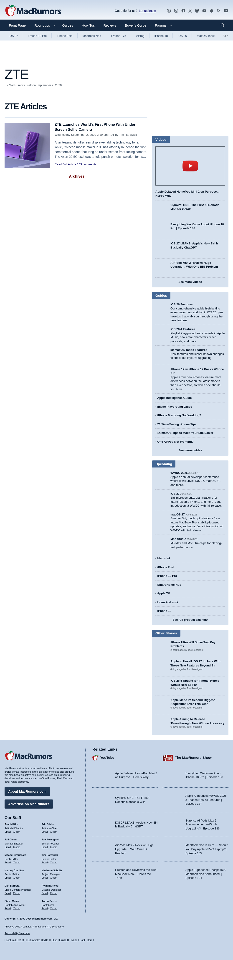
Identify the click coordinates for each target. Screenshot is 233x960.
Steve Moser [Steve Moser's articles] (12, 900)
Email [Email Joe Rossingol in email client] (45, 846)
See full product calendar (190, 619)
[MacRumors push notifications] (211, 10)
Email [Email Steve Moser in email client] (8, 907)
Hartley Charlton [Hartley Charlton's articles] (14, 869)
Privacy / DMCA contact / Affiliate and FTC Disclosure (34, 926)
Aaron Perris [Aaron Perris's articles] (49, 900)
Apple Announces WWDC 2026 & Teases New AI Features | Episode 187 (206, 799)
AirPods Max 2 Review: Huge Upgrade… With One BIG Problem (134, 848)
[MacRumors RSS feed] (219, 10)
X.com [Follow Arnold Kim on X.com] (16, 831)
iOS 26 (182, 36)
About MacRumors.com (27, 791)
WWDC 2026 (179, 473)
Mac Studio (178, 539)
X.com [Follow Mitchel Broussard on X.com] (16, 861)
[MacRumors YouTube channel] (204, 10)
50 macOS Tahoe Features (188, 350)
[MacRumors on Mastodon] (197, 10)
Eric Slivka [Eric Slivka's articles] (48, 823)
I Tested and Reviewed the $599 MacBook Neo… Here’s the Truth (136, 873)
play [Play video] (190, 166)
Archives (76, 176)
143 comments (86, 164)
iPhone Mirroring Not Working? (179, 415)
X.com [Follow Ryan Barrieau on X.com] (53, 892)
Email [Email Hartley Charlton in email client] (8, 877)
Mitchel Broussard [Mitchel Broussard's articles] (15, 854)
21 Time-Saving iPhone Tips (176, 424)
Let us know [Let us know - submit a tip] (147, 11)
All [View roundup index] (225, 36)
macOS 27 (177, 514)
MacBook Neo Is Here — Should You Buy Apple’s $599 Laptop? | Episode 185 (206, 848)
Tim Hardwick (128, 134)
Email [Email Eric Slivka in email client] (45, 831)
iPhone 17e (118, 36)
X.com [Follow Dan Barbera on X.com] (16, 892)
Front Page (17, 25)
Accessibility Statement (17, 933)
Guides (67, 25)
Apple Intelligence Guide (174, 398)
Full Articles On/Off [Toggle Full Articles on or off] (38, 940)
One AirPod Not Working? (175, 441)
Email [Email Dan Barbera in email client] (8, 892)
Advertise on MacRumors (28, 803)
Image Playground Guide (174, 406)
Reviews (109, 25)
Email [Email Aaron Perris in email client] (45, 907)
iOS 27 (13, 36)
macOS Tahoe (206, 36)
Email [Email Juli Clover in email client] (8, 846)
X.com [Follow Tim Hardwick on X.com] (53, 861)
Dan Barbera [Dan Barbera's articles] (12, 885)
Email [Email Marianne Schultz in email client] (45, 877)
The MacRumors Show (193, 757)
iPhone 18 (161, 36)
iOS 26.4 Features (182, 329)
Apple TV (163, 593)
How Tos (88, 25)
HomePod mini (167, 602)
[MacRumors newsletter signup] (226, 10)
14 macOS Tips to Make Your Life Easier (185, 433)
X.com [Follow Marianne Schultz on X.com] (53, 877)
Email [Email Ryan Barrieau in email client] (45, 892)
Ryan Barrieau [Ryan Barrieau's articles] (50, 885)
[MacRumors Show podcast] (169, 10)
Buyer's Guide (135, 25)
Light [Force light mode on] (82, 940)
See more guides (190, 450)
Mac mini (163, 558)
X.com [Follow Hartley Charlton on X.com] (16, 877)
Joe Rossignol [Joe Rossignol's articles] (50, 839)
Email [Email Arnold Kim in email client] (8, 831)
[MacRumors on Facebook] (183, 10)
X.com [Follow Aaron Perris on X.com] (53, 907)
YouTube (107, 757)
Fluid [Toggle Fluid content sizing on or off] (54, 940)
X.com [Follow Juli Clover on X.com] (16, 846)
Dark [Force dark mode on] (89, 940)
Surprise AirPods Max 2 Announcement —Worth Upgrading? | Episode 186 (202, 823)
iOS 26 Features (181, 304)
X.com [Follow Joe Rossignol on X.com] (53, 846)
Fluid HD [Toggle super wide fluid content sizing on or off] (64, 940)
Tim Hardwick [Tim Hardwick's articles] (50, 854)
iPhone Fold (64, 36)
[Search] (224, 25)
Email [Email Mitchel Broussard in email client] (8, 861)
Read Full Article (65, 164)
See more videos (190, 282)
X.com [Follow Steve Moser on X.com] (16, 907)
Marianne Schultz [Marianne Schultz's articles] (52, 869)
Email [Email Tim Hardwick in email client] (45, 861)
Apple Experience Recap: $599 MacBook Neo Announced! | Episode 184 (205, 873)
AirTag (140, 36)
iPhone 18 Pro (37, 36)
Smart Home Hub (169, 584)
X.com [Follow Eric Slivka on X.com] (53, 831)
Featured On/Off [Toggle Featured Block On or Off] (15, 940)
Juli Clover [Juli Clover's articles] (11, 839)
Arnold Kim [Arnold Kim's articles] (11, 823)
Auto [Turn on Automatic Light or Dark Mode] (75, 940)
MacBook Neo (92, 36)
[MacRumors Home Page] (33, 11)
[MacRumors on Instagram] (176, 10)
